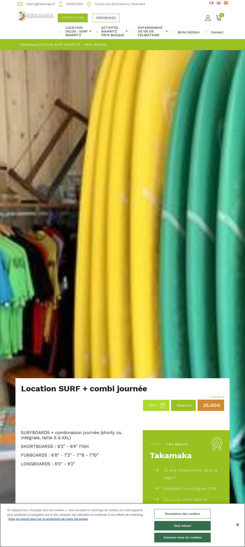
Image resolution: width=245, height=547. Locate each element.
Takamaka (27, 45)
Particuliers (72, 17)
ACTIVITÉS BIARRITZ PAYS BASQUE (114, 31)
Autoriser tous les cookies (182, 540)
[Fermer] (238, 527)
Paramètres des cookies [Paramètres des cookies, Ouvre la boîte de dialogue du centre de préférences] (182, 516)
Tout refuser (182, 528)
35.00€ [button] (211, 405)
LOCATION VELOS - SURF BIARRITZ (78, 31)
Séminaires (106, 18)
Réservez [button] (184, 405)
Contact (217, 32)
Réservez (172, 499)
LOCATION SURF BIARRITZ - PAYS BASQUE (71, 45)
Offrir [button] (157, 405)
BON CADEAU (189, 32)
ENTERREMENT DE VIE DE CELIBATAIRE (153, 31)
